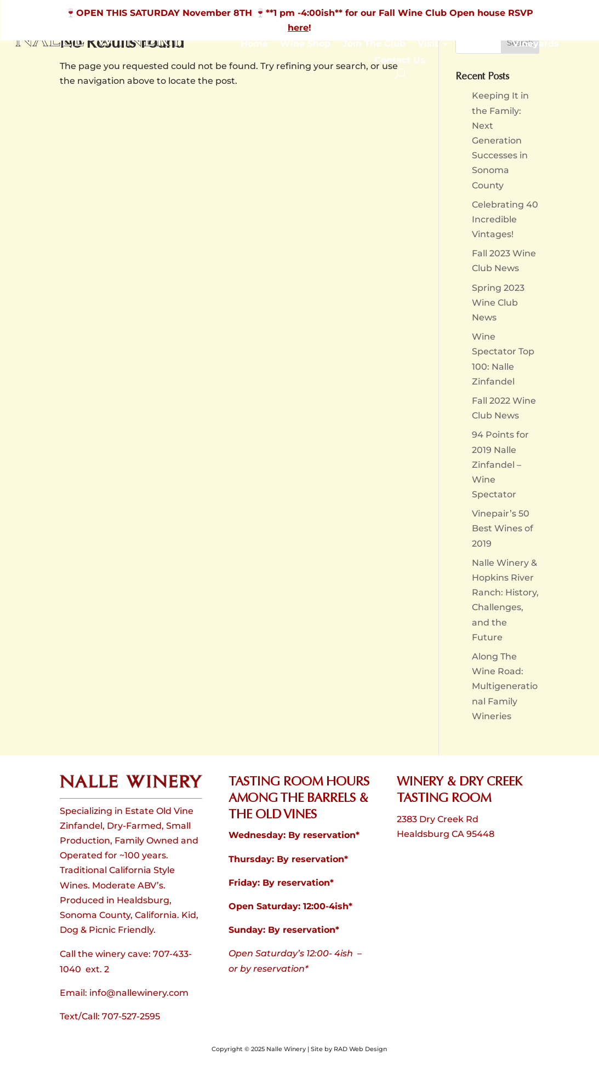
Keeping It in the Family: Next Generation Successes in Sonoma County (500, 140)
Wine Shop (305, 44)
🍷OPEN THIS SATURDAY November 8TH (160, 13)
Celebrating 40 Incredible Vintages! (505, 219)
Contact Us (399, 60)
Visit (428, 44)
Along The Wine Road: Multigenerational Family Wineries (505, 686)
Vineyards (535, 44)
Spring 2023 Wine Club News (498, 303)
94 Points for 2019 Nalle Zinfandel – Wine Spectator (500, 464)
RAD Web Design (360, 1049)
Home (254, 44)
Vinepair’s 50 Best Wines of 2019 (502, 528)
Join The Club (374, 44)
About (475, 44)
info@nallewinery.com (139, 993)
